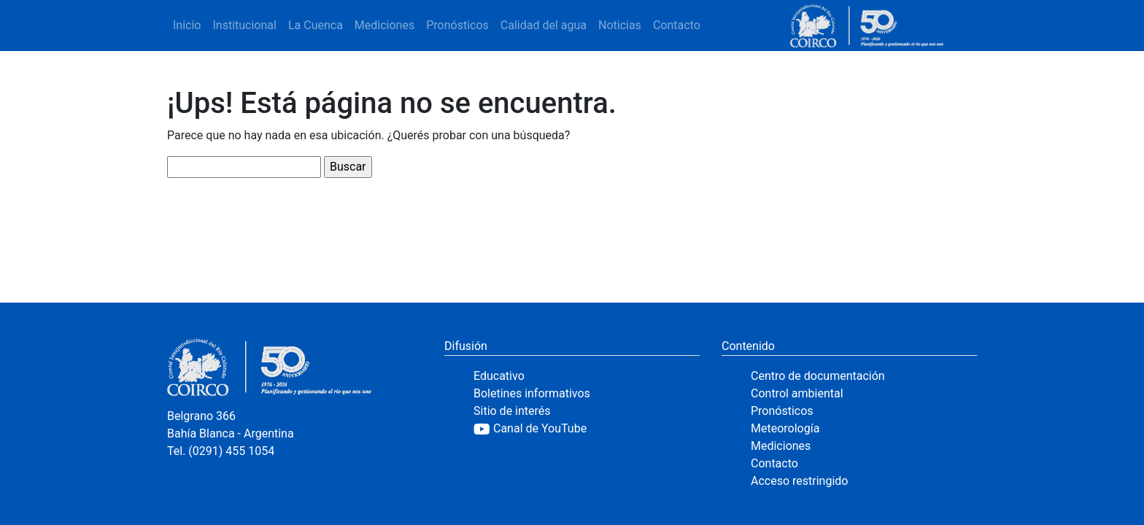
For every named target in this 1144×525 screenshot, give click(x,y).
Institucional (244, 25)
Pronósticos (457, 25)
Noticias (619, 25)
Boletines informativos (532, 393)
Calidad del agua (543, 25)
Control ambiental (797, 393)
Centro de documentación (818, 376)
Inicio (187, 25)
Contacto (676, 25)
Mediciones (384, 25)
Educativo (499, 376)
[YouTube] (587, 429)
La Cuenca (315, 25)
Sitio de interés (512, 411)
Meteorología (785, 428)
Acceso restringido (799, 481)
